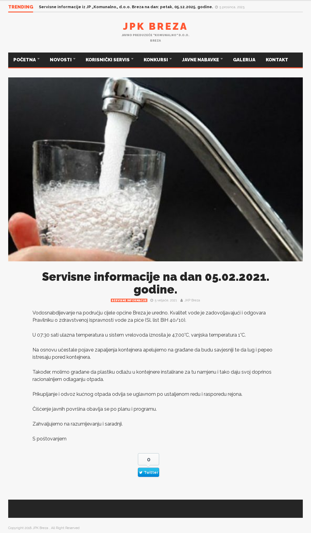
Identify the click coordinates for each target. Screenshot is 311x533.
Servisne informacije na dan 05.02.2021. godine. (155, 283)
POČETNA (25, 60)
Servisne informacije (129, 300)
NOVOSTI (61, 60)
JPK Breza (155, 26)
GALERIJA (244, 60)
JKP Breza (192, 300)
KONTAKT (277, 60)
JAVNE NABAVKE (201, 60)
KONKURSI (156, 60)
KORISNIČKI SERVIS (108, 60)
